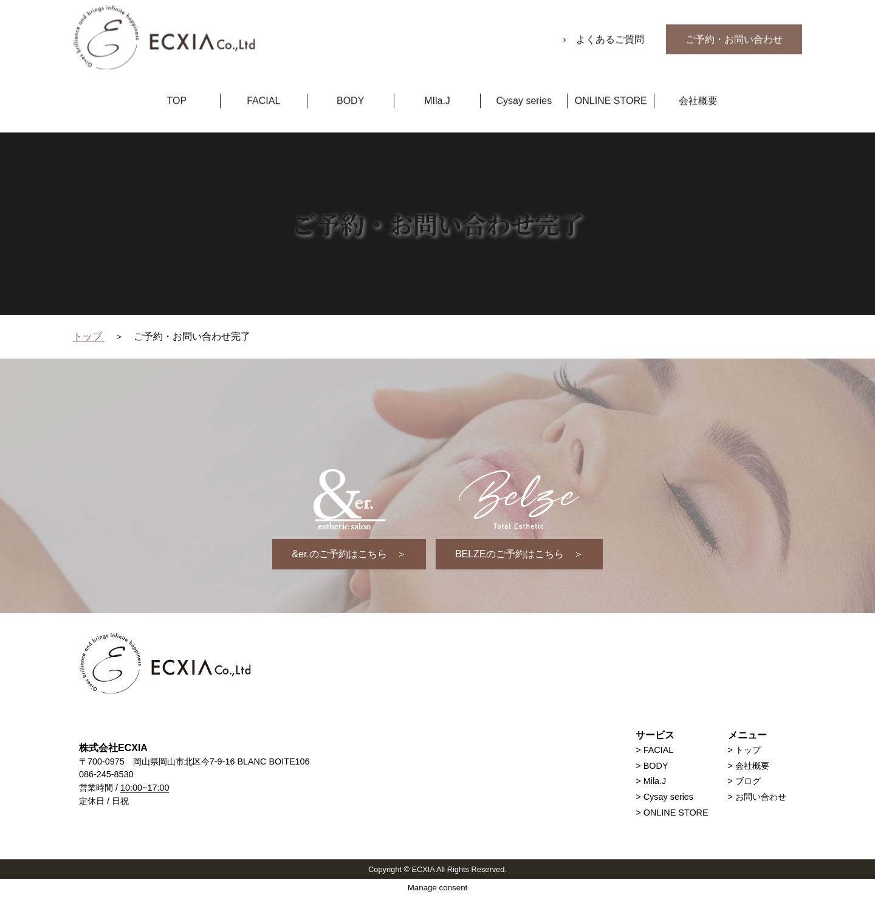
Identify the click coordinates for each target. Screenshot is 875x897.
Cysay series (524, 90)
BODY (350, 90)
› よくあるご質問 (605, 29)
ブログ (748, 781)
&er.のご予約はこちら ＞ (349, 554)
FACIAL (263, 90)
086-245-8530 (106, 774)
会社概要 (698, 90)
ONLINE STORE (611, 90)
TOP (177, 90)
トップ (748, 750)
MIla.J (437, 90)
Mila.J (655, 781)
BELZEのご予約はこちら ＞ (519, 554)
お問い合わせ (760, 797)
